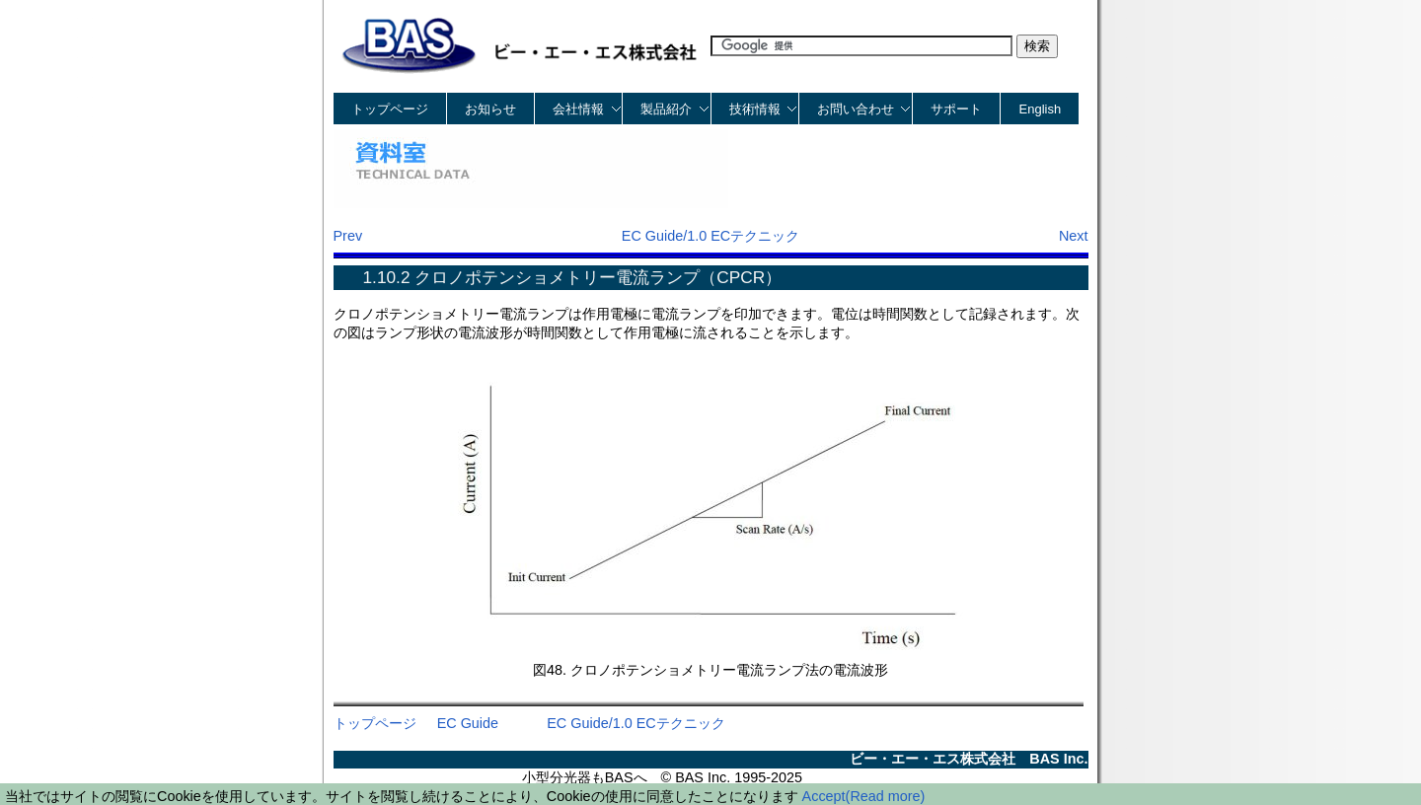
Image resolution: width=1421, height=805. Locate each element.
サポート (956, 109)
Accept (824, 796)
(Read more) (886, 796)
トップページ (389, 109)
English (1040, 109)
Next (1073, 236)
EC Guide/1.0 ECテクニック (710, 236)
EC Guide (467, 723)
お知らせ (490, 109)
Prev (348, 236)
